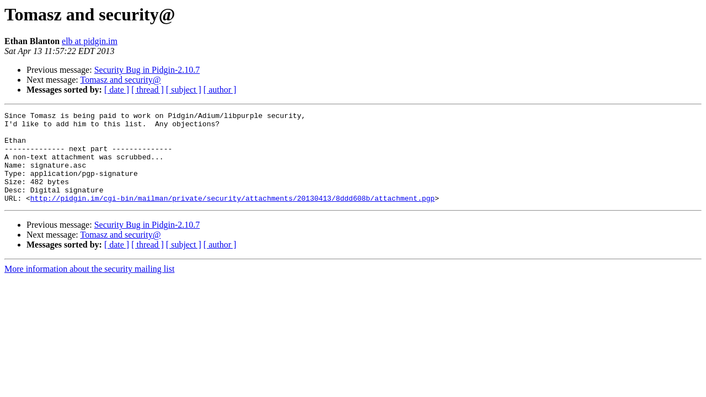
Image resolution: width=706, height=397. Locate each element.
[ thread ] (147, 89)
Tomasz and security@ (120, 79)
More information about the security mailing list (89, 287)
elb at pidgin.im (89, 41)
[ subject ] (183, 89)
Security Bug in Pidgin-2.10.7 (147, 69)
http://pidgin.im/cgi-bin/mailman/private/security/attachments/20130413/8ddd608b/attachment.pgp (232, 216)
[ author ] (220, 89)
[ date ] (116, 89)
